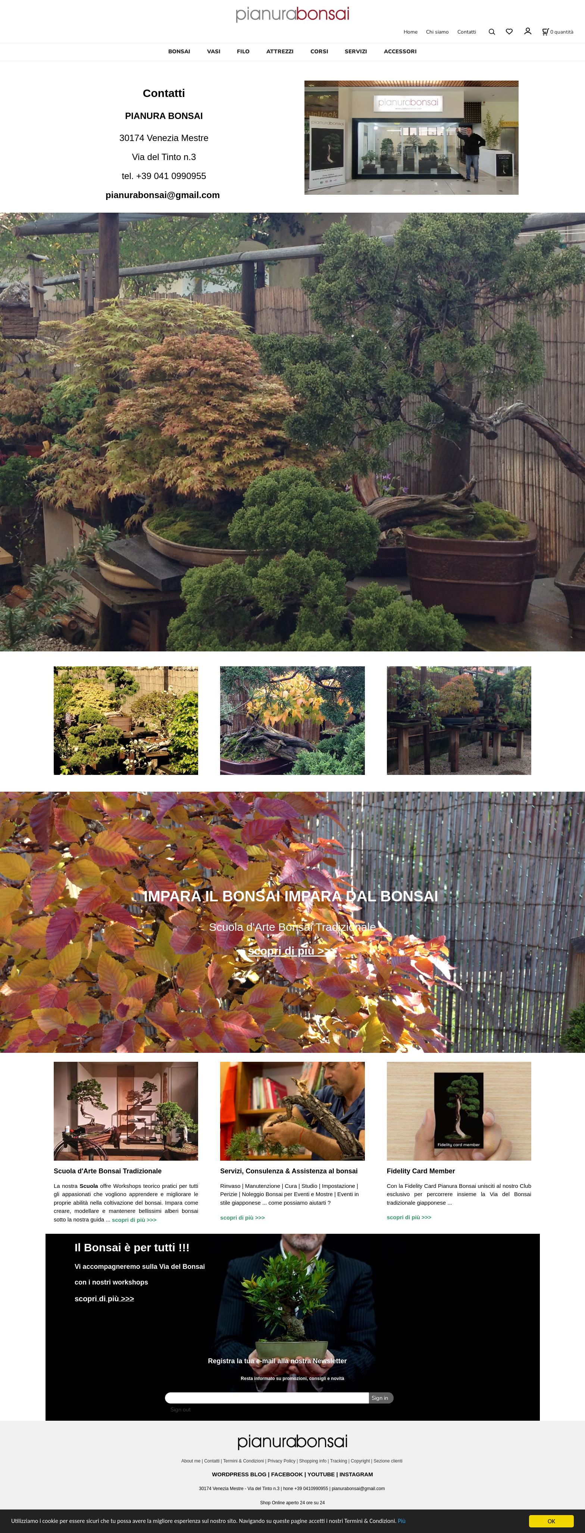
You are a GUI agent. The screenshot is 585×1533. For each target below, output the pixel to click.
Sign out (181, 1408)
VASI (213, 51)
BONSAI (179, 51)
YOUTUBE (321, 1473)
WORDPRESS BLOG (239, 1473)
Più (423, 1522)
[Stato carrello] (557, 31)
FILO (243, 51)
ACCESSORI (400, 51)
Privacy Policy (281, 1460)
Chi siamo (437, 31)
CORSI (319, 51)
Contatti (466, 31)
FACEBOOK (287, 1473)
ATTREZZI (280, 51)
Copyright (360, 1460)
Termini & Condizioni (243, 1460)
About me (190, 1460)
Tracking (338, 1460)
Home (410, 31)
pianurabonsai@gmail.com (163, 195)
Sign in (379, 1398)
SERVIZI (356, 51)
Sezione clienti (388, 1460)
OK (551, 1521)
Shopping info (312, 1460)
